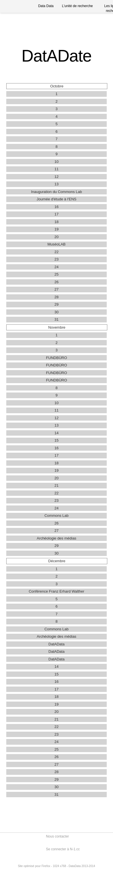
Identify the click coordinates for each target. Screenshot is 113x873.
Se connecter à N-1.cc (63, 849)
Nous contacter (57, 836)
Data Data (46, 6)
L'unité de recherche (77, 6)
